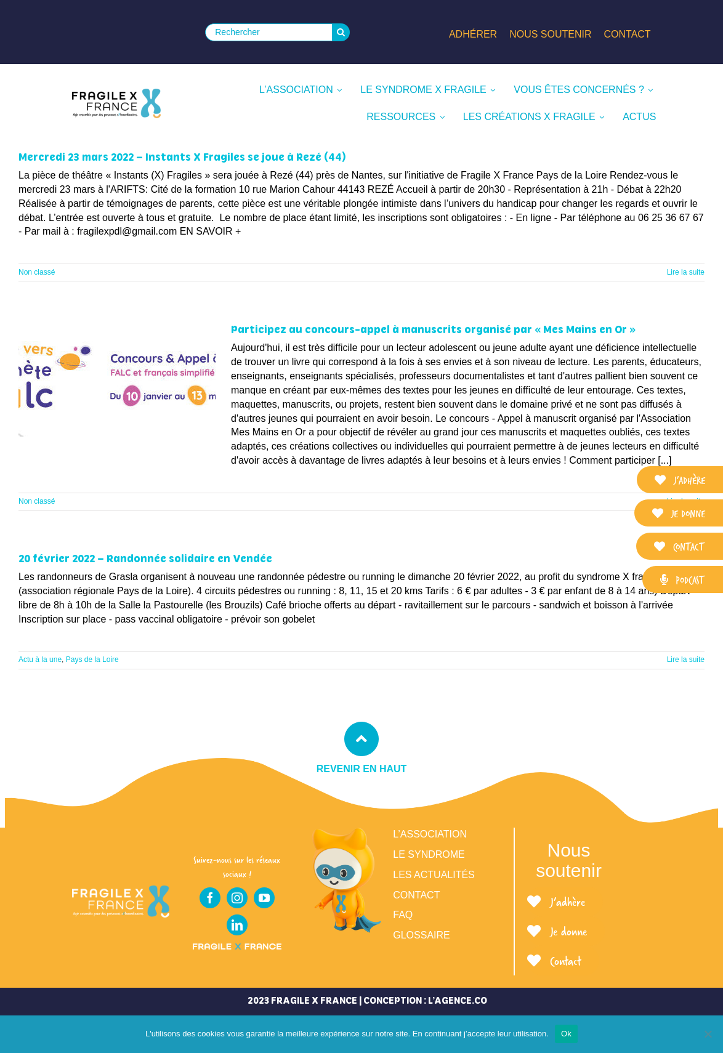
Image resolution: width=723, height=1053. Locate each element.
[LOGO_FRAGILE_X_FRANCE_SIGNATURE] (116, 103)
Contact (416, 895)
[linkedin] (237, 924)
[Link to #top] (361, 739)
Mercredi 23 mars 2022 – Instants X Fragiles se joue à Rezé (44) (182, 157)
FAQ (403, 915)
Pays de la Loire (92, 659)
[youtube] (264, 897)
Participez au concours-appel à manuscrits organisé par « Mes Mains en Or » (433, 329)
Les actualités (434, 874)
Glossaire (421, 935)
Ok (566, 1033)
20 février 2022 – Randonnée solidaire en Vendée (145, 558)
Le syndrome (428, 854)
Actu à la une (40, 659)
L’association (430, 834)
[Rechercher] (268, 32)
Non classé (36, 272)
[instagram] (237, 897)
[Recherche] (341, 32)
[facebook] (210, 897)
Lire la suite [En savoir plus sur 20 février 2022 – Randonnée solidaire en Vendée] (686, 659)
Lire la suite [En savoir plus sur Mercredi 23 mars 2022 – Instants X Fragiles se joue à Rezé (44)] (686, 272)
